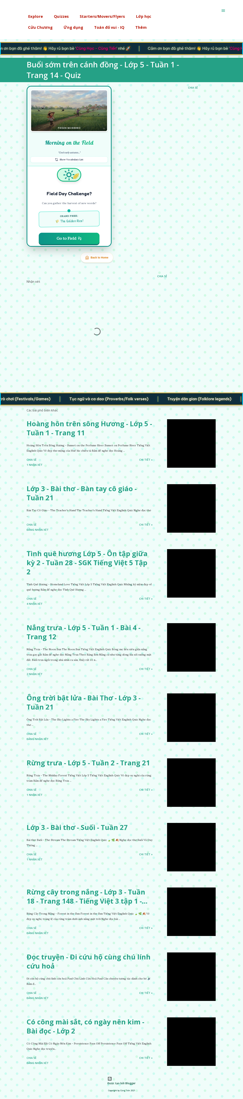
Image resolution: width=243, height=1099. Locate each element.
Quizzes (59, 16)
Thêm (138, 27)
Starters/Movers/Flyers (100, 16)
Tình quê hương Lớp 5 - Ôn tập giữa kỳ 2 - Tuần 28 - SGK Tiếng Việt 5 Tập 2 (87, 562)
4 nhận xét (35, 604)
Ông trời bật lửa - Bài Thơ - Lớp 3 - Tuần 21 (84, 702)
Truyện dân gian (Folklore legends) (206, 398)
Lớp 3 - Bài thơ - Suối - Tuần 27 (77, 827)
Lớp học (141, 16)
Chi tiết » (146, 459)
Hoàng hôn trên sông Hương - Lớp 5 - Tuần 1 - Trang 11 (89, 428)
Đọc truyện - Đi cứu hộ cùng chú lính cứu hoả (89, 961)
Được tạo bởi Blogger (121, 1080)
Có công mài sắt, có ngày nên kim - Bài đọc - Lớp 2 (85, 1026)
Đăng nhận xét (38, 530)
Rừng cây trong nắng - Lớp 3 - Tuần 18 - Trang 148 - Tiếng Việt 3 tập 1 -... (87, 896)
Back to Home (96, 257)
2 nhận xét (35, 674)
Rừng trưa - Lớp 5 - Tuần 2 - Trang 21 (88, 762)
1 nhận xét (35, 465)
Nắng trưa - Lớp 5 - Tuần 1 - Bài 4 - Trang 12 (83, 632)
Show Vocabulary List (69, 159)
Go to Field (69, 238)
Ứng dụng (71, 27)
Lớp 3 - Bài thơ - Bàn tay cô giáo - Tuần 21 (82, 493)
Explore (33, 16)
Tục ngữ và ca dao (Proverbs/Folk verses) (115, 398)
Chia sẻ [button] (193, 87)
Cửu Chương (38, 27)
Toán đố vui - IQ (107, 27)
